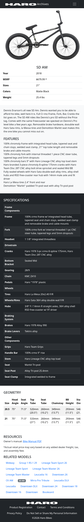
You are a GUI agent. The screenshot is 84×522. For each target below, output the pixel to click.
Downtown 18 (69, 486)
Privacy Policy (15, 513)
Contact (42, 507)
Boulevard (48, 492)
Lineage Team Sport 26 (54, 462)
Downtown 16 (13, 492)
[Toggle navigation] (74, 4)
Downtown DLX (28, 486)
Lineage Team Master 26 (46, 468)
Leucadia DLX (61, 480)
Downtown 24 (49, 486)
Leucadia (11, 486)
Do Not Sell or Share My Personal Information (52, 513)
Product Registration (21, 507)
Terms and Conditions (63, 507)
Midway (10, 462)
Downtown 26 (59, 474)
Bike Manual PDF (32, 441)
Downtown (32, 492)
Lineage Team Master (18, 474)
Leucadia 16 (40, 474)
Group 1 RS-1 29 (28, 462)
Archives (27, 4)
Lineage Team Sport (17, 468)
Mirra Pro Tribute (40, 480)
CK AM (9, 480)
